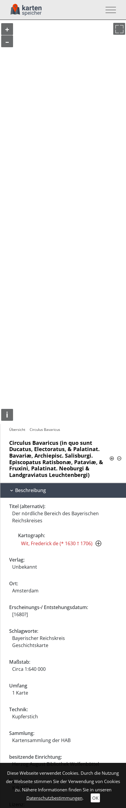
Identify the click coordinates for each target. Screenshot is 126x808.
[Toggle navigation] (109, 10)
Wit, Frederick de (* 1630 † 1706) (56, 543)
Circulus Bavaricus (45, 429)
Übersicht (17, 429)
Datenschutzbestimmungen (54, 798)
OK (95, 798)
